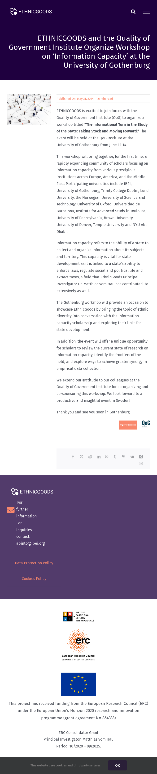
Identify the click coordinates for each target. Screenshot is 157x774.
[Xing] (141, 456)
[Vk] (132, 456)
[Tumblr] (115, 456)
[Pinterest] (123, 456)
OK (117, 765)
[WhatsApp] (107, 456)
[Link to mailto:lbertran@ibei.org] (10, 510)
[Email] (141, 463)
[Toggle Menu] (146, 12)
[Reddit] (90, 456)
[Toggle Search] (133, 11)
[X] (81, 456)
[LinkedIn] (98, 456)
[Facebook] (73, 456)
